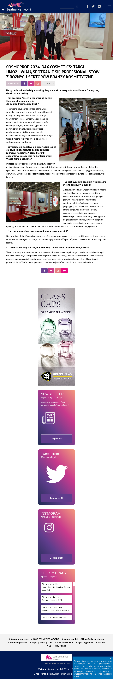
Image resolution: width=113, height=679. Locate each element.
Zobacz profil (56, 498)
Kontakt (44, 673)
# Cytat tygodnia (84, 642)
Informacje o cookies (70, 673)
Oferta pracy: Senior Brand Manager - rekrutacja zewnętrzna (55, 608)
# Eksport (13, 83)
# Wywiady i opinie (64, 642)
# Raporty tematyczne (41, 642)
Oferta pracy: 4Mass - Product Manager (54, 619)
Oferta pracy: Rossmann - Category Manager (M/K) (52, 598)
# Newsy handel (70, 639)
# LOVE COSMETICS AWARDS (45, 639)
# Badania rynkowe (17, 642)
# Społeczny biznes (56, 645)
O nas (36, 673)
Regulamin (54, 673)
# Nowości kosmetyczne (92, 639)
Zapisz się (56, 438)
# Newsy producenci (18, 639)
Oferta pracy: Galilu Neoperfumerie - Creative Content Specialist (56, 587)
